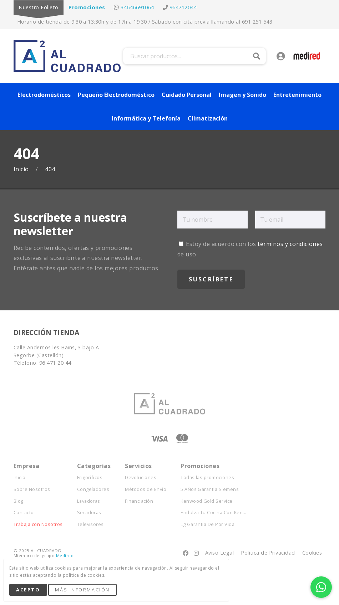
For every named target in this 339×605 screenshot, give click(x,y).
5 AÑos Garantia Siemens (210, 489)
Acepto (28, 589)
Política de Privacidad (268, 552)
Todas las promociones (207, 477)
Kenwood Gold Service (207, 501)
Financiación (139, 501)
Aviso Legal (219, 552)
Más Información (82, 589)
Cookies (312, 552)
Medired (65, 555)
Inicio (22, 169)
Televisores (90, 524)
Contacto (24, 512)
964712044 (183, 7)
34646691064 (137, 7)
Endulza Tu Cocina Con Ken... (213, 512)
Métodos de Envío (145, 489)
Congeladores (93, 489)
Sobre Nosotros (32, 489)
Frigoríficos (90, 477)
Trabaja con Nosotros (38, 524)
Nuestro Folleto (38, 7)
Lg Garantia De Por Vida (207, 524)
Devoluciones (140, 477)
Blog (19, 501)
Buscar (256, 56)
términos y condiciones (290, 244)
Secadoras (89, 512)
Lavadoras (88, 501)
